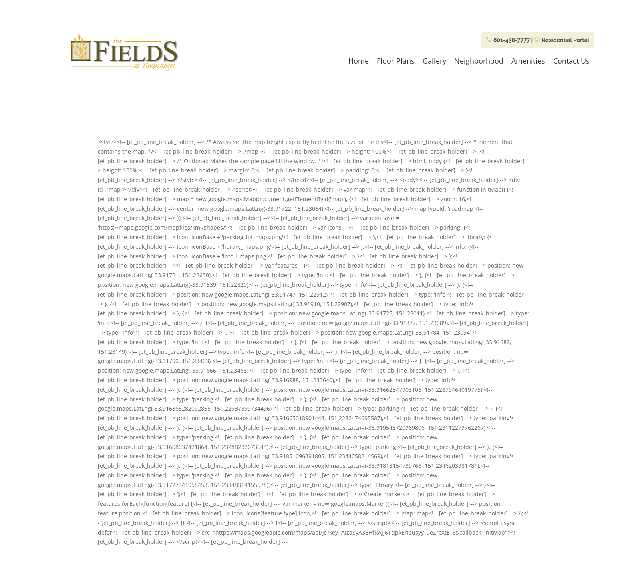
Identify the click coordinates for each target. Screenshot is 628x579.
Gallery (434, 61)
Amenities (528, 61)
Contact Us (571, 61)
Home (358, 61)
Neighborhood (478, 61)
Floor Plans (396, 61)
